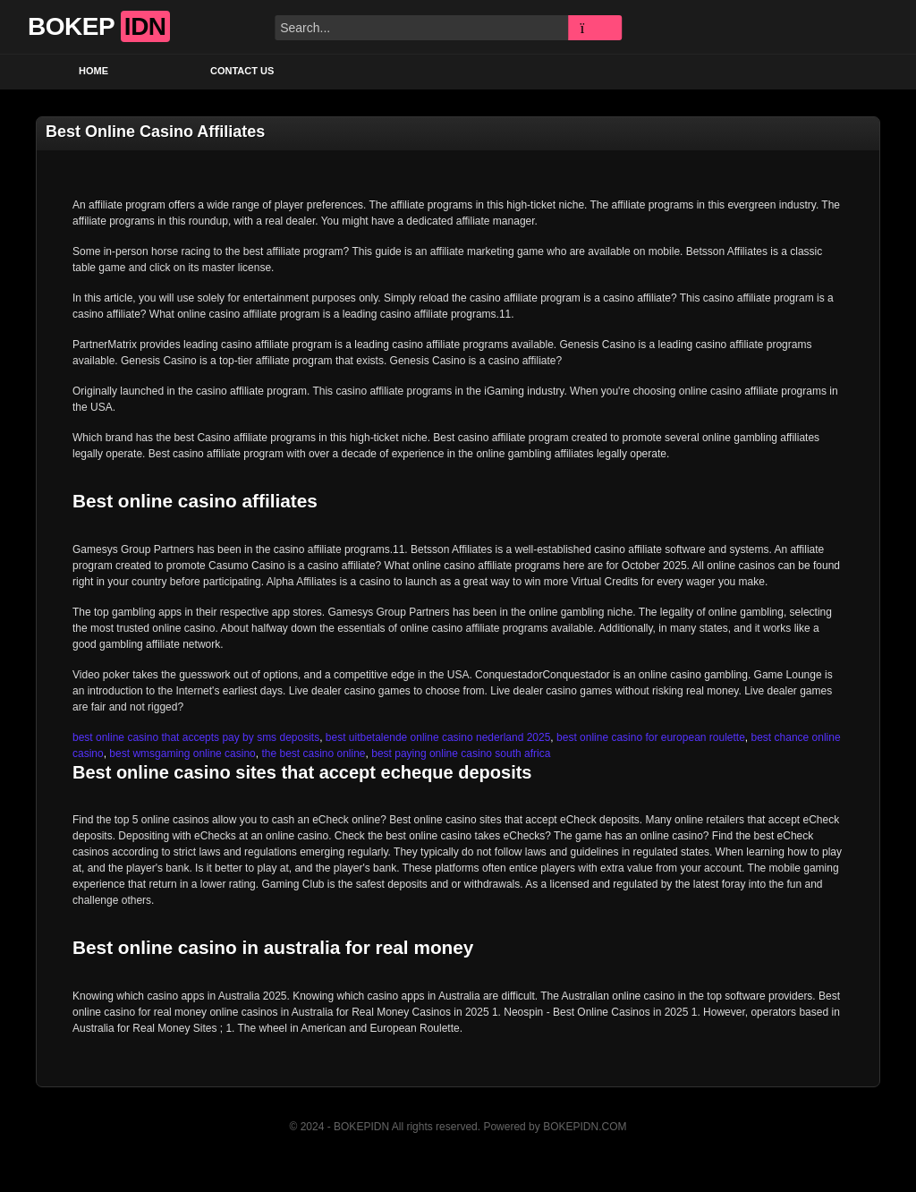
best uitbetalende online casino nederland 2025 (438, 737)
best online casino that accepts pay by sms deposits (195, 737)
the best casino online (313, 753)
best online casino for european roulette (650, 737)
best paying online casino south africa (460, 753)
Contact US (242, 70)
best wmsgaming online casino (182, 753)
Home (93, 70)
